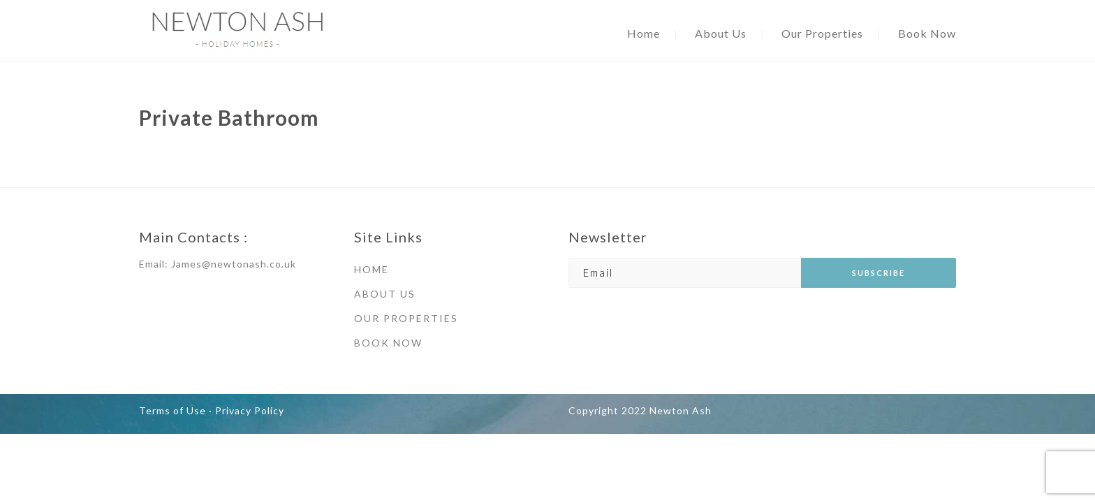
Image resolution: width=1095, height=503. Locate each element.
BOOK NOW (388, 343)
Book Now (927, 33)
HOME (371, 269)
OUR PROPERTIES (406, 318)
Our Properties (822, 33)
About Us (721, 33)
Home (643, 33)
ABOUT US (385, 294)
